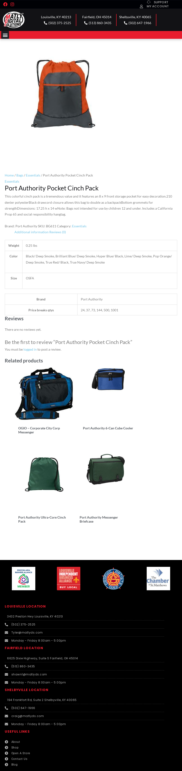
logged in (30, 349)
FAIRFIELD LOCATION (24, 630)
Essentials (33, 175)
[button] (5, 35)
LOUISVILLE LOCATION (25, 588)
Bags (19, 175)
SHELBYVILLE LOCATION (26, 672)
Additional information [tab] (31, 232)
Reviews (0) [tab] (57, 232)
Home (9, 175)
